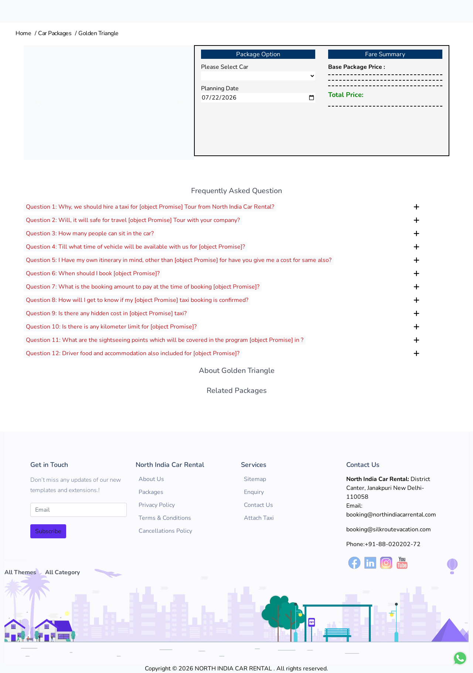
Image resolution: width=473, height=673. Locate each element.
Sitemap (255, 479)
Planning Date (220, 88)
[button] (39, 102)
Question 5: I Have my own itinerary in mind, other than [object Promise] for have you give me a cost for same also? (178, 260)
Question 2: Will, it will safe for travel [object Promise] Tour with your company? (133, 220)
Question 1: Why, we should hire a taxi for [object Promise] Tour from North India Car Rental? (150, 207)
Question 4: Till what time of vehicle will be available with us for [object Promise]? (135, 247)
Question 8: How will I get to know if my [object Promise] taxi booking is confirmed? (137, 300)
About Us (151, 479)
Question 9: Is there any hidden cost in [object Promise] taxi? (106, 313)
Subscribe (48, 531)
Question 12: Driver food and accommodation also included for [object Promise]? (132, 353)
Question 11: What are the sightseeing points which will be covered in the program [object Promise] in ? (164, 340)
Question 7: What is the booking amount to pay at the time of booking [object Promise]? (142, 287)
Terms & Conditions (165, 518)
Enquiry (254, 492)
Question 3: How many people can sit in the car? (90, 233)
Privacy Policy (157, 505)
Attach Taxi (259, 518)
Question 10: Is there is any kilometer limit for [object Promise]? (111, 327)
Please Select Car (224, 67)
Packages (151, 492)
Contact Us (258, 505)
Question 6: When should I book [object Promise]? (93, 273)
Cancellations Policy (165, 531)
